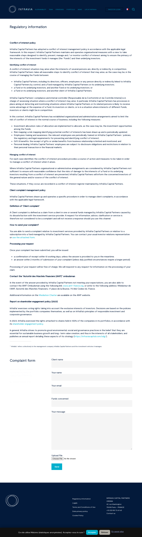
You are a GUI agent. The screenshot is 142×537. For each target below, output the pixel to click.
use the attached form (23, 237)
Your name (91, 376)
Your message (91, 430)
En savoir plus (117, 531)
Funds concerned (91, 402)
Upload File (91, 457)
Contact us (110, 513)
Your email (91, 389)
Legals (74, 503)
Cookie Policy (77, 515)
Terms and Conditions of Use (83, 507)
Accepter (92, 532)
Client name (91, 363)
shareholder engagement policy (28, 323)
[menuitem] (127, 9)
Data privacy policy (80, 511)
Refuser (104, 532)
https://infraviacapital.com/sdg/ (90, 336)
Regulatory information (81, 499)
